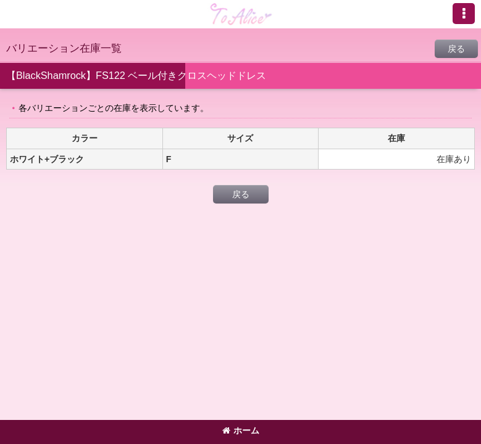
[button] (464, 13)
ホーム (240, 430)
